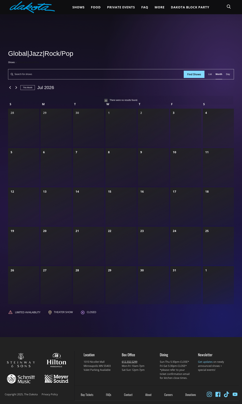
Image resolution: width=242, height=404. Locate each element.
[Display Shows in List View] (210, 74)
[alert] (121, 100)
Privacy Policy (50, 394)
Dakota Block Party (190, 7)
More (160, 7)
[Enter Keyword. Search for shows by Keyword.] (96, 74)
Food (96, 7)
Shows (78, 7)
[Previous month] (10, 87)
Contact (128, 395)
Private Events (121, 7)
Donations (190, 395)
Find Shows (194, 74)
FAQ (144, 7)
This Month (27, 87)
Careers (168, 395)
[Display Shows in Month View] (219, 74)
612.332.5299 (129, 362)
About (148, 395)
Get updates (205, 362)
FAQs (108, 395)
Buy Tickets (87, 395)
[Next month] (16, 87)
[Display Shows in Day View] (228, 74)
